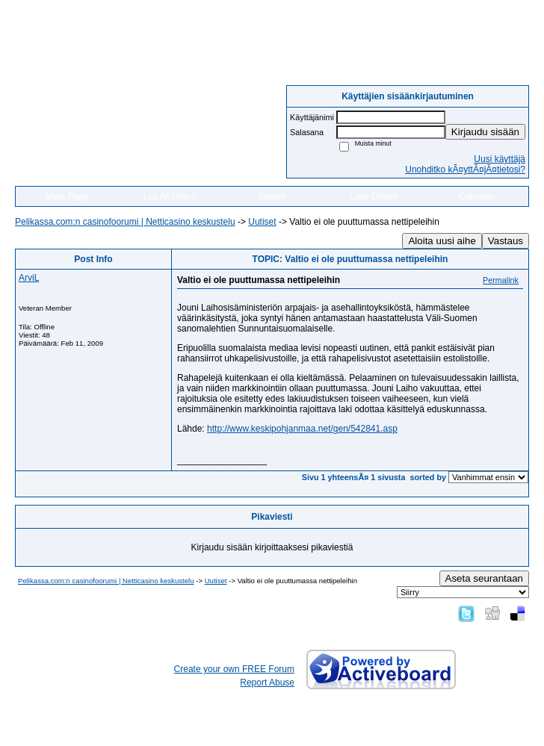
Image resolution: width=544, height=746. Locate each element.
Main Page (67, 196)
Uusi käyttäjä (499, 159)
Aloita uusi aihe (441, 240)
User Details (374, 196)
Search (272, 196)
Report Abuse (267, 682)
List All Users (169, 196)
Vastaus (505, 240)
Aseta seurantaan (484, 578)
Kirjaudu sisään (485, 131)
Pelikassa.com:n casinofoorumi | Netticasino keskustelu (125, 222)
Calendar (477, 196)
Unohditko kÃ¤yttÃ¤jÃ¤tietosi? (465, 169)
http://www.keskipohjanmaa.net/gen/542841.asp (302, 428)
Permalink (501, 280)
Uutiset (262, 222)
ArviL (29, 278)
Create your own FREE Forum (234, 669)
